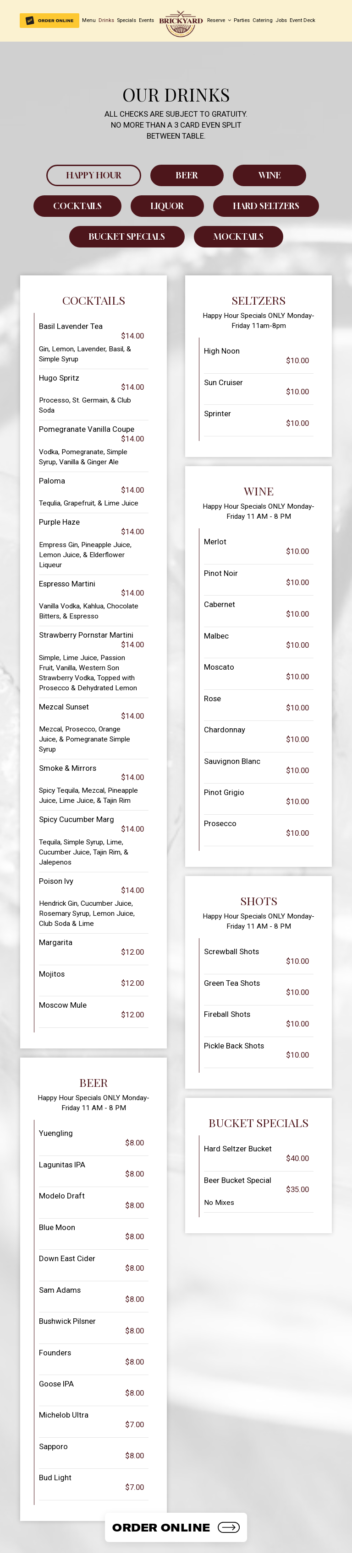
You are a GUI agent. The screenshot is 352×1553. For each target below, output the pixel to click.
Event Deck (302, 20)
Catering (263, 20)
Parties (242, 20)
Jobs (281, 20)
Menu (89, 20)
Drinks (106, 20)
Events (146, 20)
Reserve (219, 20)
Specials (126, 20)
